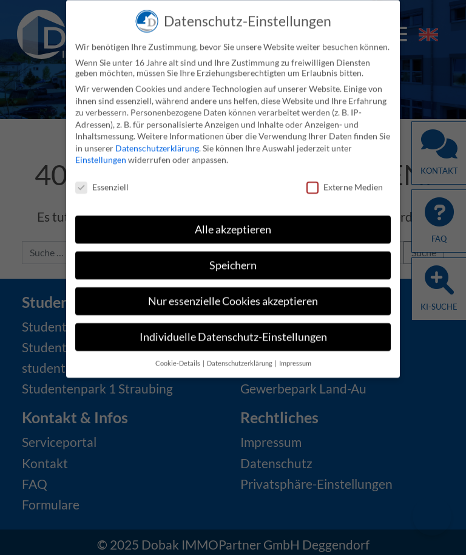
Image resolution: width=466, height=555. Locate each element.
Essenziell (102, 184)
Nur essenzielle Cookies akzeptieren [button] (233, 297)
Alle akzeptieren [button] (233, 226)
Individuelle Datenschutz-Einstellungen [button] (233, 333)
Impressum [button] (295, 360)
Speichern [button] (233, 262)
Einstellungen (100, 157)
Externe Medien (344, 184)
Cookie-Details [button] (178, 360)
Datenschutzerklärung (157, 145)
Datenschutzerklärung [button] (240, 360)
